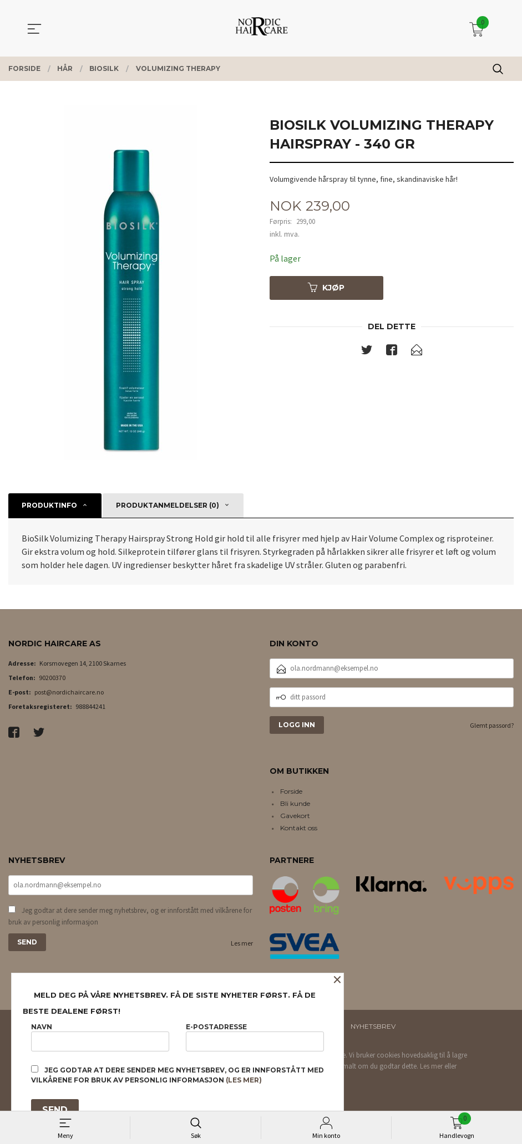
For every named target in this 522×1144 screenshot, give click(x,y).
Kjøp (326, 288)
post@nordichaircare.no (69, 692)
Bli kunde (295, 803)
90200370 (52, 677)
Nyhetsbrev (373, 1026)
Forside (291, 791)
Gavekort (295, 815)
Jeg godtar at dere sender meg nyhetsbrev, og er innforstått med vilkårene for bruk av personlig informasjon (130, 916)
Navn (100, 1036)
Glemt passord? (492, 725)
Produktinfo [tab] (49, 505)
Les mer (242, 943)
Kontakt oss (298, 828)
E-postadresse (255, 1036)
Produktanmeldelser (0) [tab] (167, 505)
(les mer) (244, 1080)
